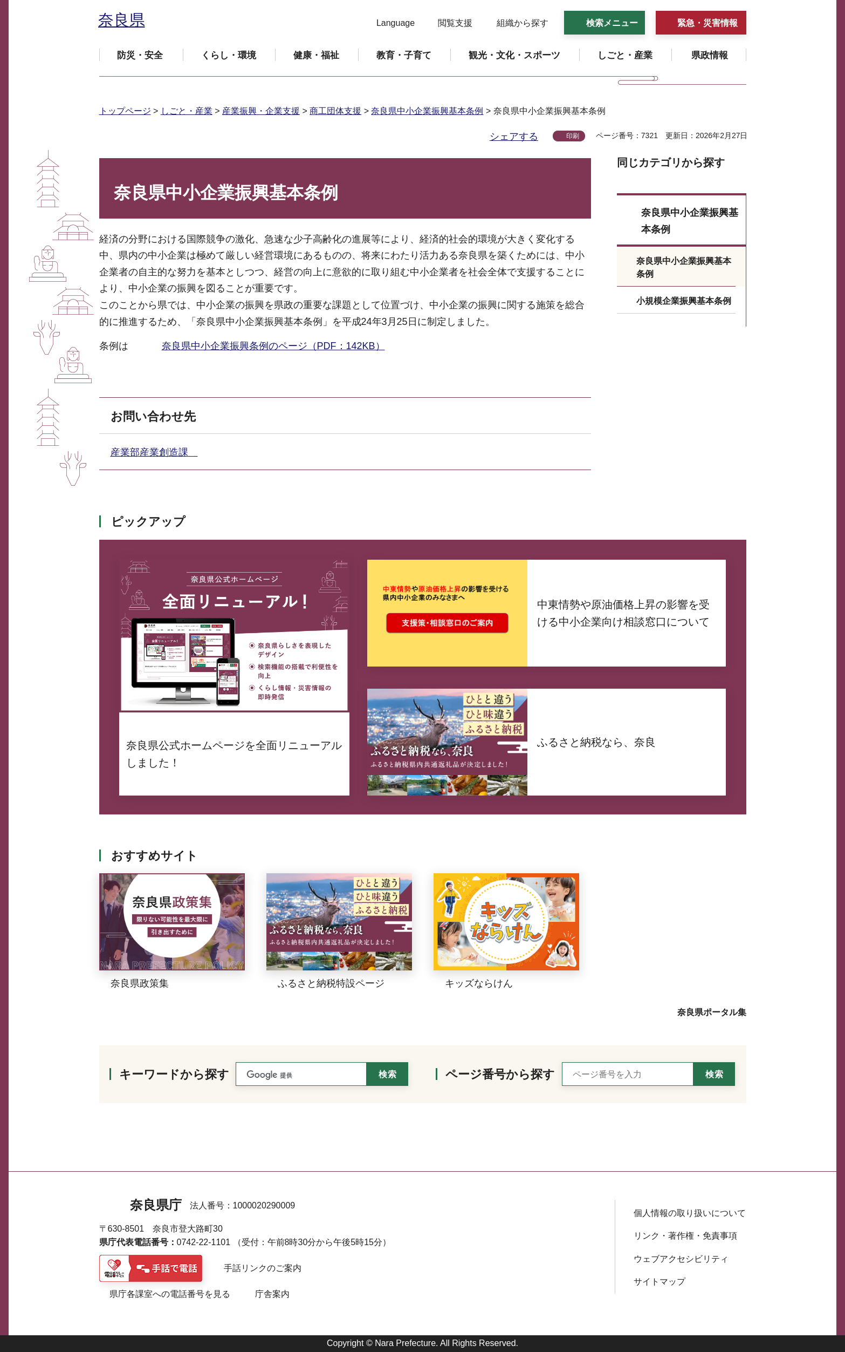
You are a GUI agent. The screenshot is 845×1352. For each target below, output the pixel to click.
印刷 (572, 136)
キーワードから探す (174, 1074)
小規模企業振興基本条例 (683, 300)
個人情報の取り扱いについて (690, 1213)
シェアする (514, 136)
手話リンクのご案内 (262, 1268)
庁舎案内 (272, 1294)
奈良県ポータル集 (711, 1012)
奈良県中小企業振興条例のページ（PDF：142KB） (273, 346)
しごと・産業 (186, 111)
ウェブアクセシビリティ (681, 1258)
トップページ (125, 111)
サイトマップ (659, 1281)
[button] (389, 23)
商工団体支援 (335, 111)
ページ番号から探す (500, 1074)
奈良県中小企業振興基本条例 (427, 111)
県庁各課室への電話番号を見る (169, 1294)
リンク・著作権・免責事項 (685, 1235)
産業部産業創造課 (154, 452)
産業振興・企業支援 (261, 111)
